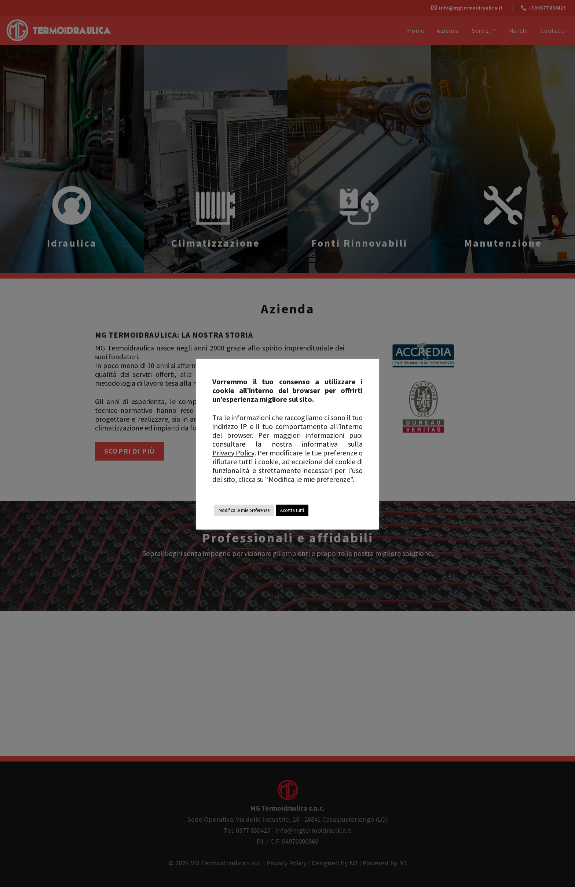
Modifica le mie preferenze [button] (244, 510)
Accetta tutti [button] (292, 510)
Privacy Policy (233, 452)
